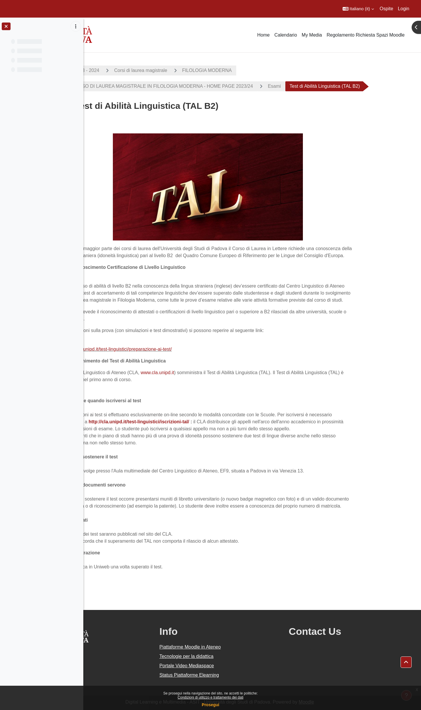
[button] (358, 9)
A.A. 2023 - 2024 (114, 70)
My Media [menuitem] (312, 34)
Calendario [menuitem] (285, 34)
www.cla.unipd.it (190, 372)
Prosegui (210, 704)
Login (403, 8)
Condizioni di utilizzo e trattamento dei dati (211, 697)
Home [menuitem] (263, 34)
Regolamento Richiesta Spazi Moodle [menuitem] (366, 34)
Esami (306, 86)
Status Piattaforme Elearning (232, 675)
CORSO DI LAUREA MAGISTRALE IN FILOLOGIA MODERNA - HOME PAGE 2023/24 (194, 86)
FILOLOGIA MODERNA (239, 70)
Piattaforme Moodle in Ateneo (233, 646)
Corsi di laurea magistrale (173, 70)
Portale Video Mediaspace (230, 665)
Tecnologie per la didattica (230, 656)
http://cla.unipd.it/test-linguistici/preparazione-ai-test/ (150, 349)
